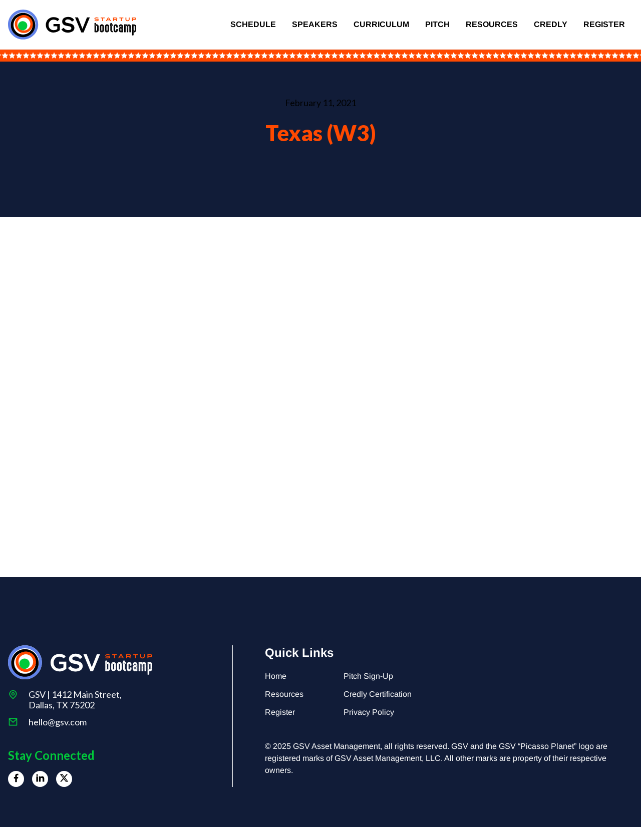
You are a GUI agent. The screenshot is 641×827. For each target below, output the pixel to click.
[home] (72, 24)
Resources (492, 24)
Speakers (315, 24)
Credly (550, 24)
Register (604, 24)
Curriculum (381, 24)
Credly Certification (378, 694)
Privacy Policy (369, 712)
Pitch (437, 24)
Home (275, 676)
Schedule (253, 24)
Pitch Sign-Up (368, 676)
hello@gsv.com (58, 722)
